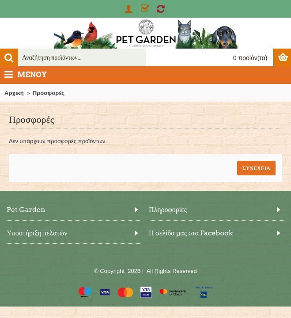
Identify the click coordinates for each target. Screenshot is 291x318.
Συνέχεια (256, 168)
